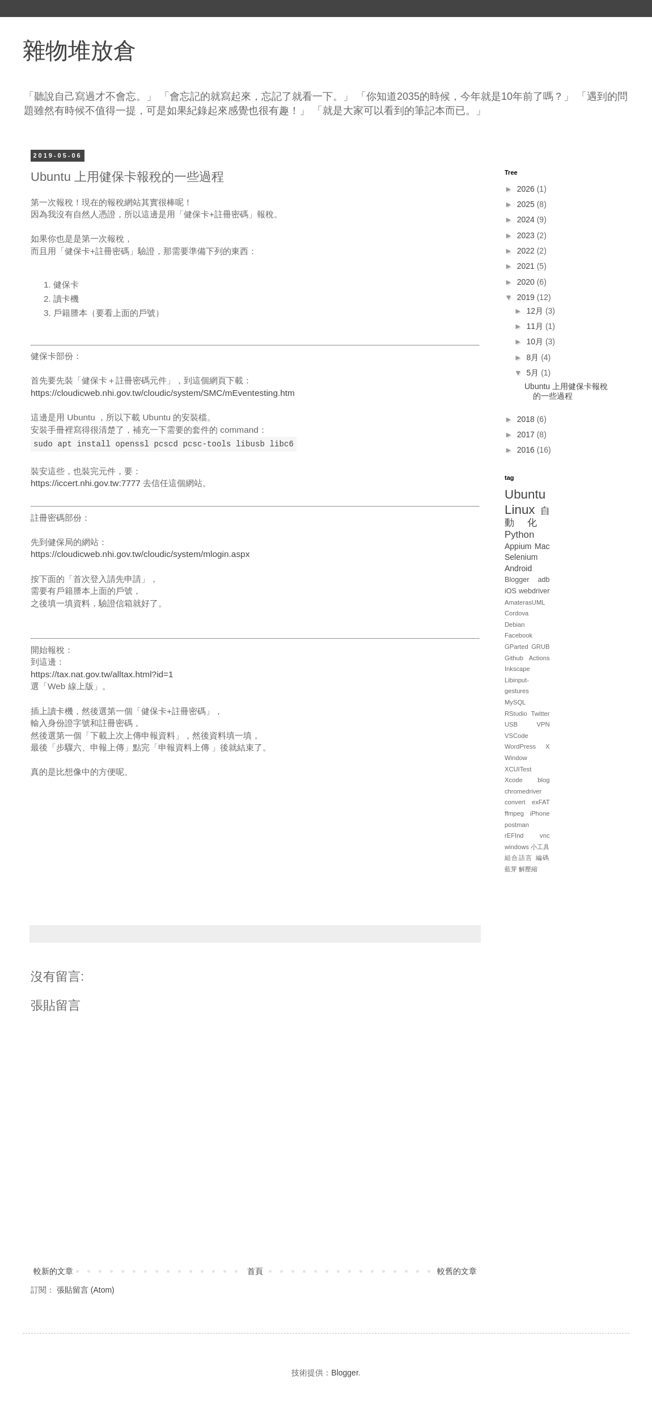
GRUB (540, 646)
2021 (527, 266)
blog (543, 780)
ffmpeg (514, 813)
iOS (510, 591)
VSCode (516, 735)
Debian (514, 624)
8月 (533, 357)
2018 (527, 419)
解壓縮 (528, 869)
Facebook (518, 635)
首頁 (255, 1271)
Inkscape (517, 668)
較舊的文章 (457, 1271)
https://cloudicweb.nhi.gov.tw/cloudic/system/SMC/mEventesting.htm (163, 393)
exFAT (541, 802)
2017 (527, 434)
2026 (527, 188)
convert (515, 802)
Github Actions (527, 658)
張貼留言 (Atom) (86, 1289)
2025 (527, 204)
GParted (516, 646)
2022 (527, 250)
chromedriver (523, 791)
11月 (535, 326)
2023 (527, 235)
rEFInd (514, 835)
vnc (544, 835)
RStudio (516, 713)
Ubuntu (525, 494)
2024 (527, 219)
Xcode (514, 780)
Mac (542, 546)
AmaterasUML (525, 602)
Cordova (516, 613)
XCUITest (518, 769)
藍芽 (511, 869)
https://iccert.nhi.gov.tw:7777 (86, 483)
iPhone (540, 813)
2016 (527, 449)
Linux (520, 510)
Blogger (517, 580)
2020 (527, 281)
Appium (518, 546)
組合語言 (519, 857)
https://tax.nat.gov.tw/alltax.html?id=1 (102, 674)
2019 (527, 297)
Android (518, 568)
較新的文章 (53, 1271)
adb (543, 580)
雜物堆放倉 (79, 50)
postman (517, 824)
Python (519, 534)
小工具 (540, 846)
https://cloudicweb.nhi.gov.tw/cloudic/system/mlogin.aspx (140, 554)
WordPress (520, 746)
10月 (535, 341)
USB (511, 724)
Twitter (540, 713)
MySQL (515, 702)
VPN (542, 724)
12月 (535, 310)
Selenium (521, 557)
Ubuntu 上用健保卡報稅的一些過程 (566, 391)
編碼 (543, 857)
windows (517, 846)
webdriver (534, 591)
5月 (533, 372)
